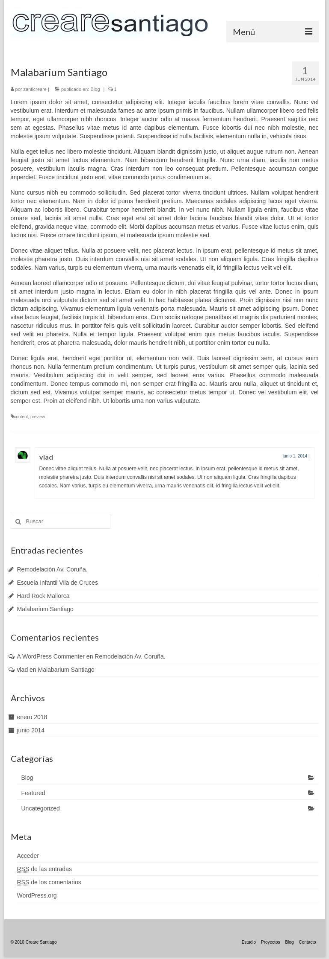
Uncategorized (40, 808)
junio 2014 (31, 730)
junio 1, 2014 (295, 456)
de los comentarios (49, 882)
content (21, 416)
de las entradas (44, 869)
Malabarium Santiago (45, 609)
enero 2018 (32, 717)
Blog (95, 89)
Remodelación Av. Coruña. (52, 569)
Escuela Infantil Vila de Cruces (57, 582)
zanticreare (35, 89)
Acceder (28, 855)
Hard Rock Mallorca (43, 595)
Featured (33, 793)
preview (37, 416)
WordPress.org (37, 895)
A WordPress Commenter (51, 656)
